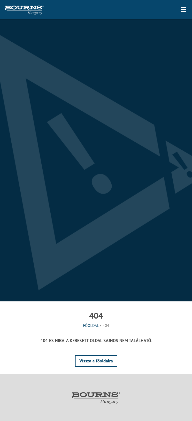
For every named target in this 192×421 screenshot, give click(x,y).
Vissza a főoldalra (96, 361)
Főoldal (91, 325)
